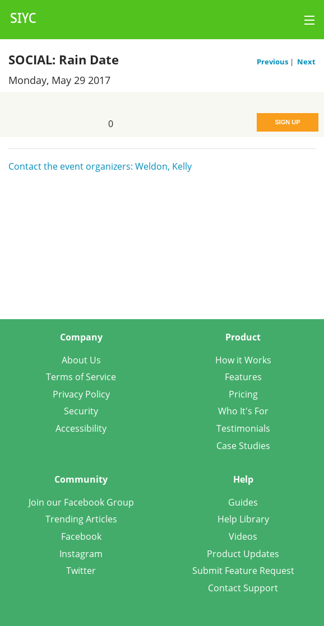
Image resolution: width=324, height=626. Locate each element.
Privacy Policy (81, 394)
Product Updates (243, 554)
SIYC (23, 19)
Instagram (81, 554)
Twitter (81, 570)
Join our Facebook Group (81, 502)
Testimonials (243, 428)
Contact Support (243, 588)
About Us (81, 360)
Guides (243, 502)
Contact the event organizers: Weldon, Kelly (100, 166)
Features (243, 377)
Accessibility (81, 428)
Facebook (81, 536)
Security (81, 411)
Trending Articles (81, 519)
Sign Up (287, 122)
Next (306, 62)
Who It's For (243, 411)
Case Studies (243, 446)
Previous (273, 62)
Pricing (243, 394)
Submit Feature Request (243, 570)
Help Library (243, 519)
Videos (243, 536)
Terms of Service (81, 377)
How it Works (243, 360)
